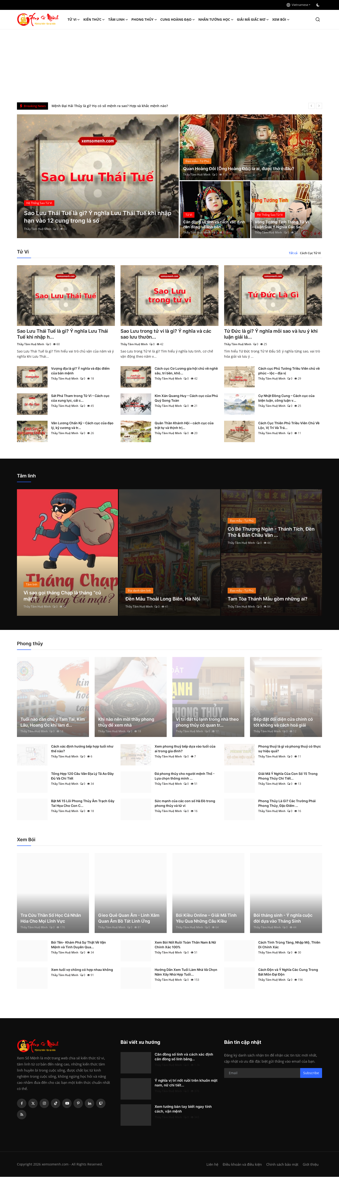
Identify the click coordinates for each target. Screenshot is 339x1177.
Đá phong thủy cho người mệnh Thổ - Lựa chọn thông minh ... (185, 776)
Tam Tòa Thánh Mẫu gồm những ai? (267, 599)
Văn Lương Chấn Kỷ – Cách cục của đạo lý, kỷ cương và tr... (82, 425)
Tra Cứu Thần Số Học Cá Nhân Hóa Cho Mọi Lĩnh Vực (50, 918)
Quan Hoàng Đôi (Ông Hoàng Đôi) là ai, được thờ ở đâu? (238, 168)
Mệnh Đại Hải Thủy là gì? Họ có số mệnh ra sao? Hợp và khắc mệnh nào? (110, 106)
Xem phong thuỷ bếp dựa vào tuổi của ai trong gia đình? (185, 749)
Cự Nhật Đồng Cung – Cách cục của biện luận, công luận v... (286, 398)
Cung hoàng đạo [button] (177, 19)
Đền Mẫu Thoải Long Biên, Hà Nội (162, 599)
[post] (98, 176)
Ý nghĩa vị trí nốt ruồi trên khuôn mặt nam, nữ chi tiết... (186, 1083)
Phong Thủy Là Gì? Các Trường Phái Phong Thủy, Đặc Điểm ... (287, 803)
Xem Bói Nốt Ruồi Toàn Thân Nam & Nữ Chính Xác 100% (185, 945)
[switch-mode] (318, 5)
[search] (317, 19)
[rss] (21, 1115)
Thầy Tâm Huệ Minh (37, 229)
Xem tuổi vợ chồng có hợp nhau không (82, 970)
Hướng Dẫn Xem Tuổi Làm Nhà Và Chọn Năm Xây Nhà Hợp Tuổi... (186, 972)
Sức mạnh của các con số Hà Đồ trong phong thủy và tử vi (185, 803)
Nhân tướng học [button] (216, 19)
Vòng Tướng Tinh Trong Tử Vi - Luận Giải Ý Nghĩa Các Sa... (283, 224)
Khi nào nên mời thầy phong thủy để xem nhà (126, 722)
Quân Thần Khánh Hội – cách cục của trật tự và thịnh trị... (184, 425)
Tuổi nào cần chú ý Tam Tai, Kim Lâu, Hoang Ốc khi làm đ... (52, 722)
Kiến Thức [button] (94, 19)
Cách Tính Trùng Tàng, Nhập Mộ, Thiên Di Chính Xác (289, 945)
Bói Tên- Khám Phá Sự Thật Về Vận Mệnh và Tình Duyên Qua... (78, 945)
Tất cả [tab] (293, 253)
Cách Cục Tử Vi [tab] (310, 253)
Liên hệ (212, 1164)
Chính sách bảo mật (282, 1164)
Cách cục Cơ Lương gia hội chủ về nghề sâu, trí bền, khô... (186, 371)
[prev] (311, 106)
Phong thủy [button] (144, 19)
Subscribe (311, 1073)
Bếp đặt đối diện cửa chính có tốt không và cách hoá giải (283, 722)
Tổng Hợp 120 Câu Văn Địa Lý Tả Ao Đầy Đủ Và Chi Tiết (82, 776)
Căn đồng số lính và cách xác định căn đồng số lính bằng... (184, 1056)
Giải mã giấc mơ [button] (253, 19)
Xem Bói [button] (281, 19)
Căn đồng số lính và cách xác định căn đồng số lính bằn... (214, 224)
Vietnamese (297, 5)
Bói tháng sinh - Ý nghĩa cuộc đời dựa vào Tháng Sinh (283, 918)
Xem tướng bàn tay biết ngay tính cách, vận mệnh (183, 1109)
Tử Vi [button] (74, 19)
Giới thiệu (311, 1164)
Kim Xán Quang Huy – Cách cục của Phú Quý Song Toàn (186, 398)
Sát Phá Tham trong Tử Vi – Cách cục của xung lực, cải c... (80, 398)
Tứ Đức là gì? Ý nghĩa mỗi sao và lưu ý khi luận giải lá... (271, 334)
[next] (319, 106)
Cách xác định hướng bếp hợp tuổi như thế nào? (82, 749)
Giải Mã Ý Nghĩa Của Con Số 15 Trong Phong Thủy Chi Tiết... (288, 776)
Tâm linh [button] (118, 19)
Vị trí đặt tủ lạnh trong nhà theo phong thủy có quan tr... (207, 722)
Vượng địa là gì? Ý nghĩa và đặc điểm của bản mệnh (80, 371)
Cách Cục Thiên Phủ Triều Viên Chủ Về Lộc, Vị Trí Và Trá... (288, 425)
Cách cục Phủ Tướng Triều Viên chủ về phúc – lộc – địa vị (289, 371)
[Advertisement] (169, 65)
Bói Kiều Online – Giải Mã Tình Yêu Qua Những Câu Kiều (206, 918)
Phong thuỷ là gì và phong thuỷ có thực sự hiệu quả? (289, 749)
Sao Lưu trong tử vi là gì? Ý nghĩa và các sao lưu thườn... (166, 334)
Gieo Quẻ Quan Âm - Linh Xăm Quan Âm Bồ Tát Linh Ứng (128, 918)
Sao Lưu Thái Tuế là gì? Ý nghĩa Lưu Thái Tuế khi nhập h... (62, 334)
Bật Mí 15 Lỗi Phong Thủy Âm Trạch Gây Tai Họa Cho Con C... (82, 803)
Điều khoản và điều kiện (242, 1164)
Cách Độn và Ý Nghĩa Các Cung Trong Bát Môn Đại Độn (288, 972)
